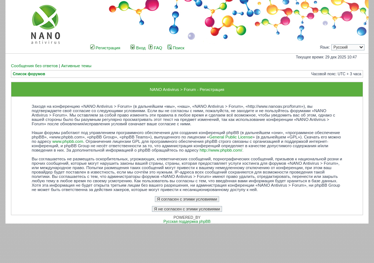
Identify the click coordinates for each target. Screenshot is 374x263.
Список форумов (29, 74)
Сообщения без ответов (34, 66)
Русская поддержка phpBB (186, 222)
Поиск (175, 48)
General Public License (231, 137)
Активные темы (76, 66)
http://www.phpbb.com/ (221, 150)
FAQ (155, 48)
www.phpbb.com (67, 141)
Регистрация (105, 48)
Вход (137, 48)
